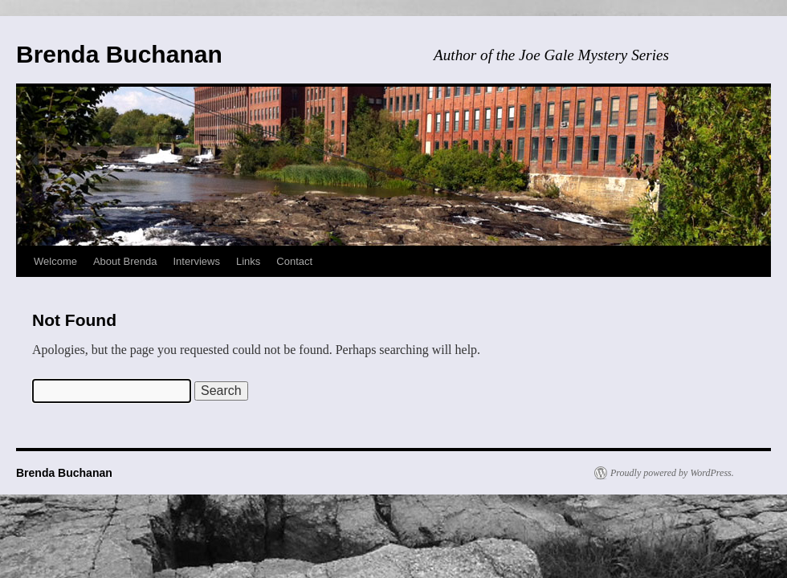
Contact (294, 261)
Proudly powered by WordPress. (672, 472)
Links (248, 261)
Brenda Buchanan (119, 54)
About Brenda (125, 261)
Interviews (196, 261)
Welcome (55, 261)
